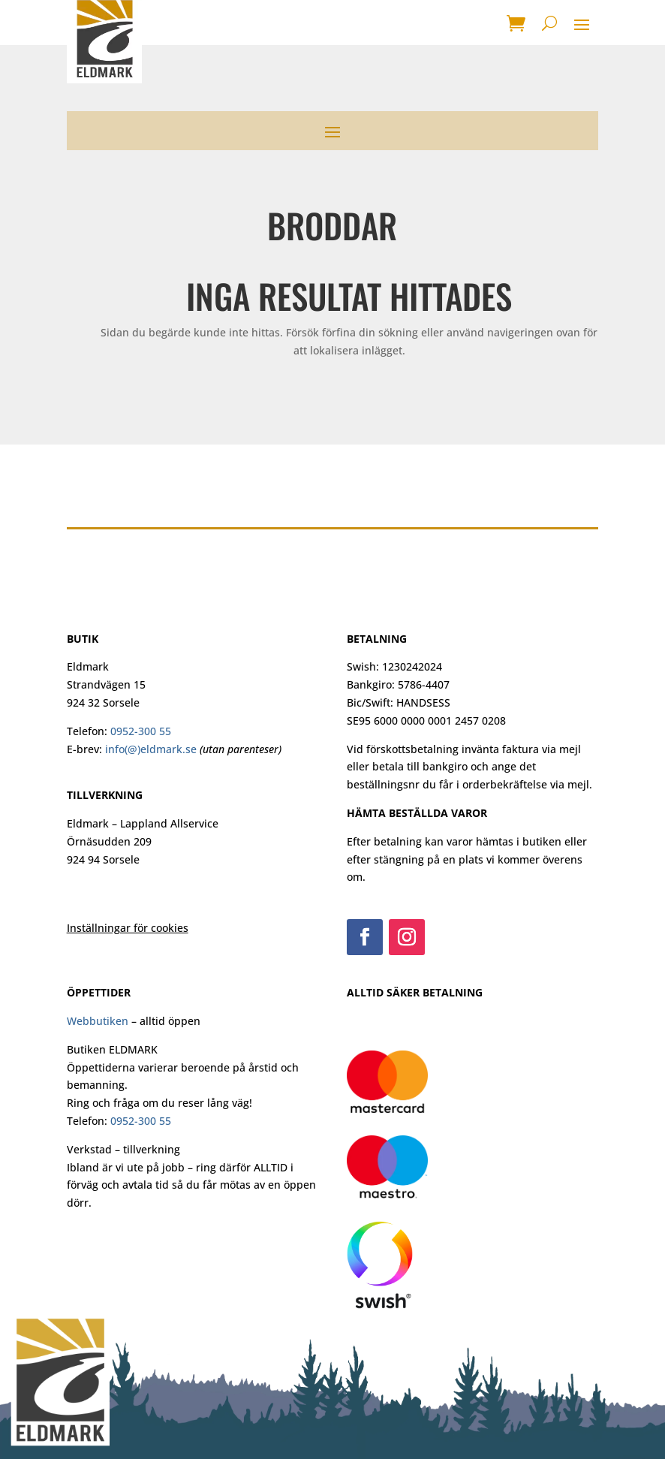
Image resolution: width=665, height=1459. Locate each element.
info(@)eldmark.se (151, 749)
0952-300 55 (140, 731)
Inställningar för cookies (127, 928)
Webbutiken (97, 1021)
